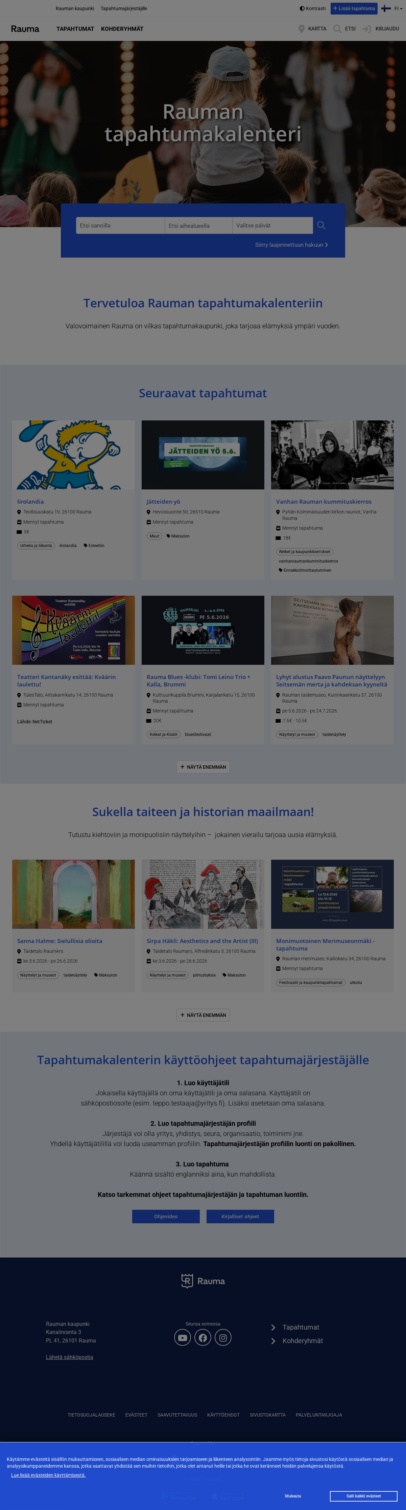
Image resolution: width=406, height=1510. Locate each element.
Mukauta (293, 1496)
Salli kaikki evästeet (364, 1496)
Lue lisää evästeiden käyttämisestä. (48, 1475)
